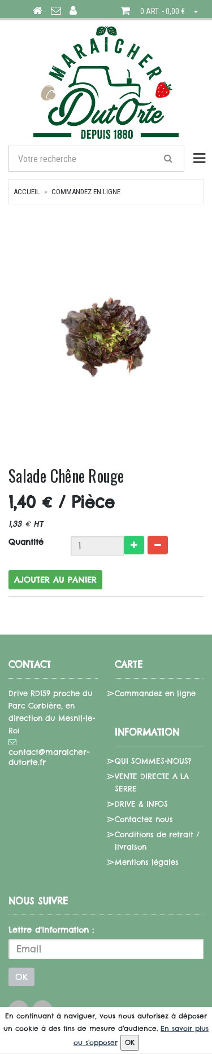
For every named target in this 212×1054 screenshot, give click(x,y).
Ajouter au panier (55, 580)
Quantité (26, 542)
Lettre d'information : (51, 930)
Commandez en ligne (85, 191)
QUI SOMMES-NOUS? (153, 761)
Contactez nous (144, 819)
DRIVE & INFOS (141, 803)
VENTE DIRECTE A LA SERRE (152, 782)
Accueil (27, 191)
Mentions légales (147, 862)
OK (21, 977)
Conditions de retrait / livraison (157, 840)
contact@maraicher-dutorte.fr (48, 752)
